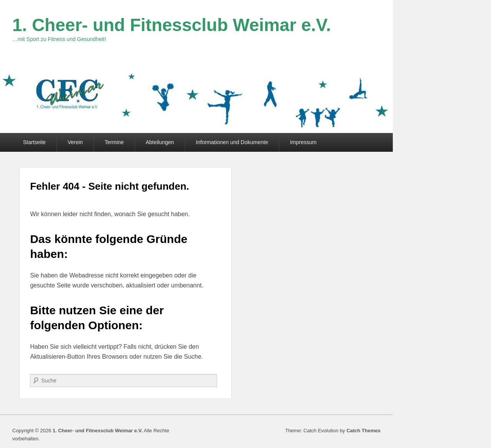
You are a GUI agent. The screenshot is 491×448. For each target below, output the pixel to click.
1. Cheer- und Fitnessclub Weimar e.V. (171, 25)
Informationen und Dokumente (232, 142)
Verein (75, 142)
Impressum (303, 142)
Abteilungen (160, 142)
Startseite (34, 142)
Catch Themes (363, 430)
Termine (114, 142)
